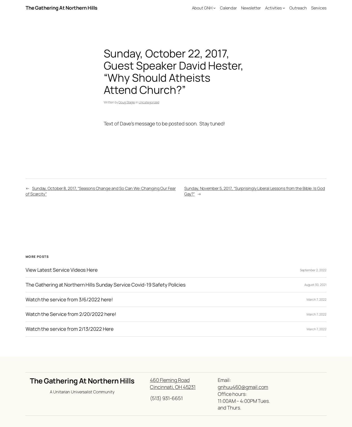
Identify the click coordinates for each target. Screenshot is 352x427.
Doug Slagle (127, 102)
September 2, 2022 (313, 270)
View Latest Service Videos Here (62, 270)
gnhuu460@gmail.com (243, 387)
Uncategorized (149, 102)
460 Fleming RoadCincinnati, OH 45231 (173, 383)
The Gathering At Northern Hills (61, 7)
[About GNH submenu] (214, 8)
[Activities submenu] (284, 8)
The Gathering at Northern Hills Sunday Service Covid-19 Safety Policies (106, 285)
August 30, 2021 (315, 284)
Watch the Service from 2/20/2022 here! (71, 314)
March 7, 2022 (316, 299)
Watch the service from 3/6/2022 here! (69, 299)
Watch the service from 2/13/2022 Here (70, 329)
